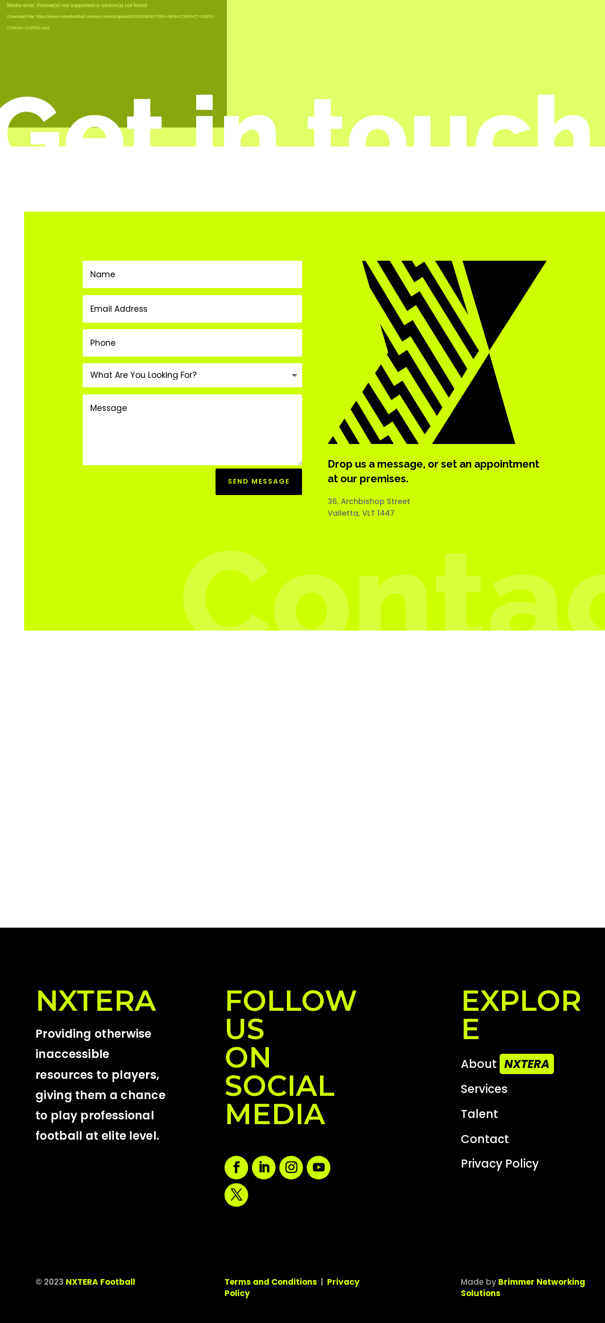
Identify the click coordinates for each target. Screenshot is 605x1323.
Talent (479, 1114)
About (509, 1064)
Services (484, 1089)
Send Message (259, 481)
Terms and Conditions (271, 1282)
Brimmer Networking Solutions (523, 1287)
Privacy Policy (500, 1163)
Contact (485, 1139)
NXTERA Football (100, 1282)
